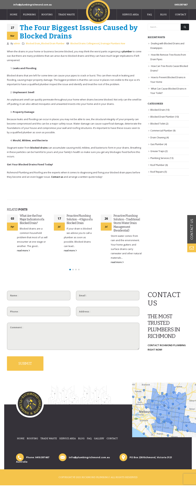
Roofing (47, 14)
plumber (127, 51)
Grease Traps (157, 151)
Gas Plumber (157, 144)
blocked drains (39, 147)
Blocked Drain (33, 43)
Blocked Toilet (157, 123)
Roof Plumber (157, 165)
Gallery (99, 438)
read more (23, 250)
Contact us (57, 176)
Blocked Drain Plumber (53, 43)
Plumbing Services (159, 158)
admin (17, 43)
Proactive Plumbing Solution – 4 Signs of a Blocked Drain (80, 219)
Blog (163, 14)
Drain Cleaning (158, 137)
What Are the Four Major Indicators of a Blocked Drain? (32, 219)
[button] (70, 269)
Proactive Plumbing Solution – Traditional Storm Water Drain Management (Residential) (127, 223)
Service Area (130, 14)
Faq (149, 14)
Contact (180, 14)
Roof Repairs (157, 171)
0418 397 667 (180, 4)
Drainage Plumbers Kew (113, 43)
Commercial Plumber (161, 130)
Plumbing (29, 14)
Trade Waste (66, 14)
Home (13, 14)
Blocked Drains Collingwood (84, 43)
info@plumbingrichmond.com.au (32, 4)
